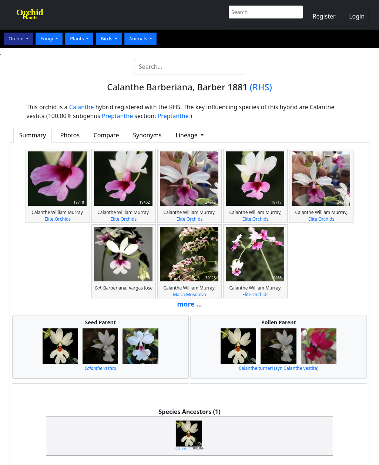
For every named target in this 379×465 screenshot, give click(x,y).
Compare (106, 135)
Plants (77, 38)
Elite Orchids (58, 219)
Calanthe (81, 107)
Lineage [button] (187, 135)
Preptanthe (117, 116)
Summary (32, 135)
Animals (138, 38)
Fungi (47, 38)
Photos (70, 135)
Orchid (17, 38)
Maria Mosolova (189, 294)
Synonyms (147, 135)
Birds (107, 38)
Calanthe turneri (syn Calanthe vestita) (278, 368)
